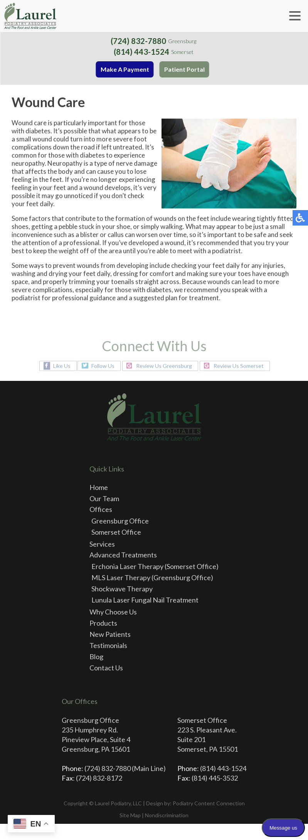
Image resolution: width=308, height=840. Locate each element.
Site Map (130, 815)
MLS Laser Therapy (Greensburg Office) (152, 577)
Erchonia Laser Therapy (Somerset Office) (155, 566)
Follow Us (102, 365)
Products (103, 623)
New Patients (110, 634)
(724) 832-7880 (139, 40)
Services (102, 544)
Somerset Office (116, 532)
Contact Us (106, 667)
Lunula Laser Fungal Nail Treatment (145, 600)
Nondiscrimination (167, 815)
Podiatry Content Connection (209, 803)
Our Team (104, 498)
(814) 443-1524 (142, 51)
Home (98, 487)
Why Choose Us (113, 612)
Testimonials (108, 645)
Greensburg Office (120, 521)
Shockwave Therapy (122, 588)
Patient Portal (185, 69)
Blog (96, 656)
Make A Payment (125, 69)
